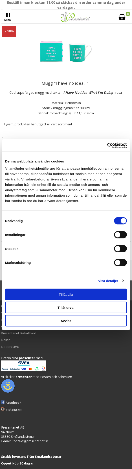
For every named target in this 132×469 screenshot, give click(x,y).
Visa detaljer (108, 281)
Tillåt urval (66, 307)
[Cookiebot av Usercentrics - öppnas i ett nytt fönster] (107, 145)
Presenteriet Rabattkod (18, 333)
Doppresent (10, 347)
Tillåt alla (66, 294)
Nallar (5, 340)
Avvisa (66, 320)
